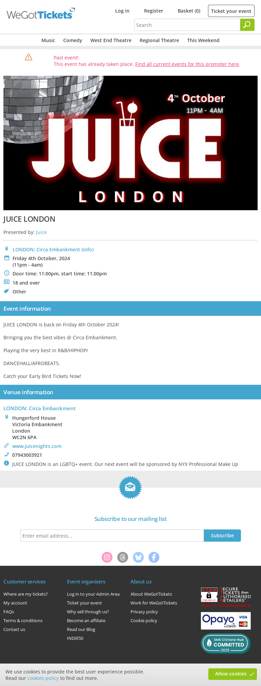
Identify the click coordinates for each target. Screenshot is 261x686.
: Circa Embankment (39, 408)
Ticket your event (231, 11)
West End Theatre (111, 40)
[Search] (247, 25)
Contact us (14, 629)
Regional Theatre (159, 40)
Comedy (72, 40)
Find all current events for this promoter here (187, 64)
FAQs (8, 612)
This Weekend (203, 40)
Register (153, 10)
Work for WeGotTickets (153, 603)
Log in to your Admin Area (93, 594)
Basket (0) (189, 10)
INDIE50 (75, 638)
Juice (41, 232)
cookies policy (43, 678)
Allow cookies (231, 673)
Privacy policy (144, 612)
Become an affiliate (86, 620)
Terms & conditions (22, 620)
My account (15, 603)
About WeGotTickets (151, 594)
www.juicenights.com (37, 446)
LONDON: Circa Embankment (46, 249)
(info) (87, 249)
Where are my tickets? (25, 594)
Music (48, 40)
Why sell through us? (88, 612)
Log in (122, 10)
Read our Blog (81, 629)
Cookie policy (143, 620)
